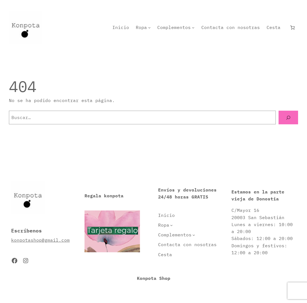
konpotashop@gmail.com (40, 240)
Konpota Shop (153, 278)
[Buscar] (288, 117)
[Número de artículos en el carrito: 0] (292, 27)
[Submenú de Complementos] (193, 27)
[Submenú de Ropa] (149, 27)
